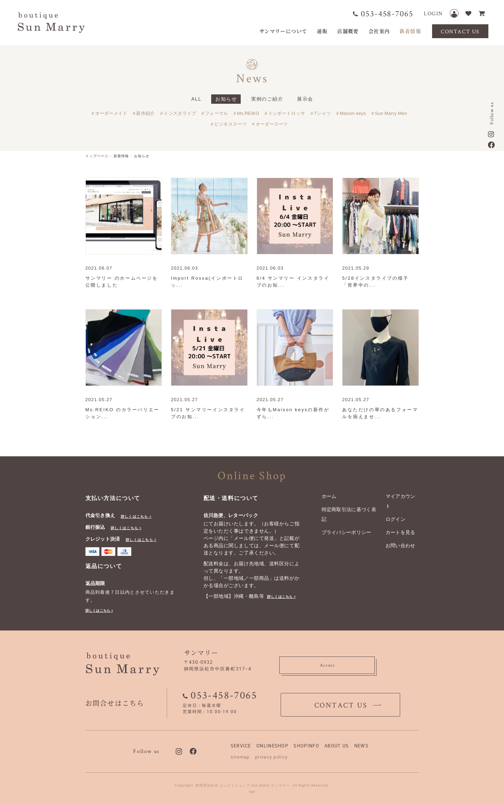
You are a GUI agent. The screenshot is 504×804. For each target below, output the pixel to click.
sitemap (240, 757)
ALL (196, 99)
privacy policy (271, 757)
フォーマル (216, 113)
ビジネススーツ (230, 124)
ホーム (329, 496)
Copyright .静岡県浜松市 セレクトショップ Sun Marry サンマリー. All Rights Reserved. (252, 785)
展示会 (305, 99)
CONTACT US (460, 31)
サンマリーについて (283, 30)
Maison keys (353, 113)
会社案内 (379, 30)
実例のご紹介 (267, 99)
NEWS (361, 746)
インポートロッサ (286, 113)
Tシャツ (322, 113)
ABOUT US (336, 746)
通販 (322, 30)
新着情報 (410, 30)
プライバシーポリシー (346, 532)
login (252, 791)
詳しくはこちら (134, 516)
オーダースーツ (272, 124)
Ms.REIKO (248, 113)
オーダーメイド (111, 113)
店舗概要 (348, 30)
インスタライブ (180, 113)
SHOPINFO (306, 746)
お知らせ (226, 99)
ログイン (395, 519)
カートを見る (400, 532)
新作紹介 (145, 113)
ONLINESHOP (272, 746)
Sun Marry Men (391, 113)
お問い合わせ (400, 545)
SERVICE (241, 746)
